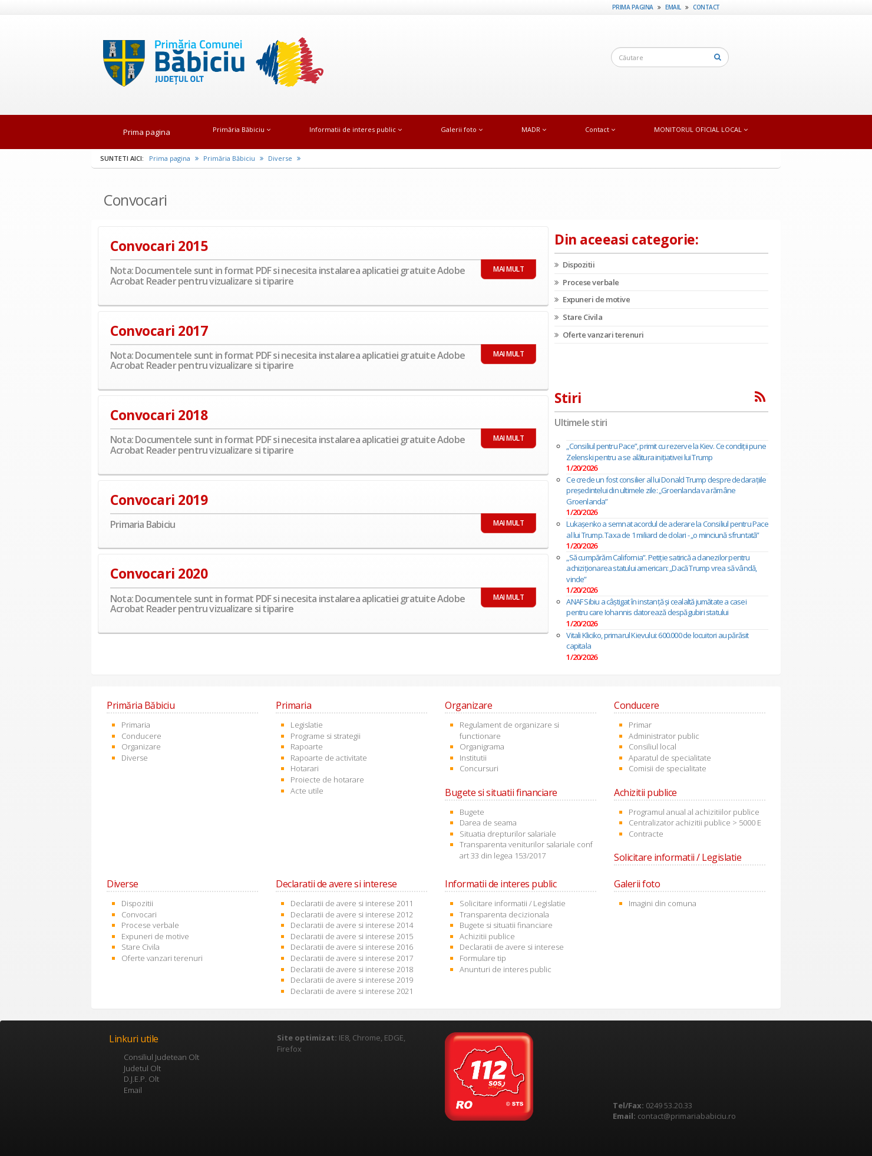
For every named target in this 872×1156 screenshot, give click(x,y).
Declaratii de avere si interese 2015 (351, 936)
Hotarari (304, 768)
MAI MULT (508, 269)
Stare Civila (578, 317)
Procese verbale (586, 282)
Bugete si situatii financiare (506, 925)
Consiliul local (652, 746)
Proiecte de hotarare (327, 779)
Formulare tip (483, 958)
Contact (706, 7)
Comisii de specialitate (667, 768)
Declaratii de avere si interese (512, 947)
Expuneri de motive (592, 299)
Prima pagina (632, 7)
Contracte (646, 833)
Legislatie (306, 724)
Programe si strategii (325, 736)
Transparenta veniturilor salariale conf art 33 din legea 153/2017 (526, 850)
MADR (533, 129)
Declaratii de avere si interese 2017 (351, 958)
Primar (640, 724)
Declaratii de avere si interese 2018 (351, 969)
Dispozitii (574, 264)
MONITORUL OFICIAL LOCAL (701, 129)
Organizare (141, 746)
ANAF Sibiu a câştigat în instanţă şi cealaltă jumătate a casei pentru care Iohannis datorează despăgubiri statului (656, 607)
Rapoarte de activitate (328, 757)
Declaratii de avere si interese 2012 (351, 914)
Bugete (472, 812)
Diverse (284, 158)
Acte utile (306, 790)
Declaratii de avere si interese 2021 (351, 991)
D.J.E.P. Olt (141, 1079)
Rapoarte (306, 746)
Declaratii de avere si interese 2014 (351, 925)
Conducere (141, 736)
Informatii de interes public (355, 129)
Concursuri (479, 768)
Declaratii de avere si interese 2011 (351, 903)
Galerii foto (462, 129)
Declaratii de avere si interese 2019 (351, 980)
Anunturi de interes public (505, 969)
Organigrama (482, 746)
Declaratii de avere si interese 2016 (351, 947)
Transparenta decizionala (504, 914)
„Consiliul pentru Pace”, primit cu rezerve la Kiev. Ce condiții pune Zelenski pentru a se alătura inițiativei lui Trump (666, 452)
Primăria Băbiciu (241, 129)
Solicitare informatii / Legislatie (513, 903)
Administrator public (664, 736)
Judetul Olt (142, 1068)
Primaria (135, 724)
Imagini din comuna (662, 903)
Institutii (473, 757)
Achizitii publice (487, 936)
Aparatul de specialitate (670, 757)
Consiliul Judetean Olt (161, 1057)
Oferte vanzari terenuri (599, 334)
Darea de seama (488, 822)
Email (673, 7)
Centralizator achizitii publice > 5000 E (695, 822)
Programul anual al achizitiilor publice (694, 812)
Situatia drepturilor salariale (508, 833)
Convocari (139, 914)
